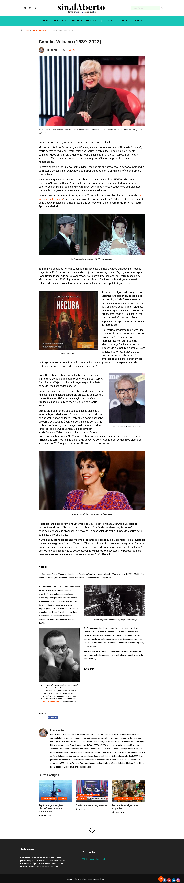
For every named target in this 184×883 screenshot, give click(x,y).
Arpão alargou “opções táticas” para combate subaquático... (51, 807)
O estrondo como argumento (91, 804)
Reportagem (92, 20)
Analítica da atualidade (89, 794)
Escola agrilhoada (123, 798)
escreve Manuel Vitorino (52, 701)
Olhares (125, 20)
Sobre (138, 20)
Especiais (58, 20)
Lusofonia (110, 20)
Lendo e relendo (48, 798)
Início (45, 20)
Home (26, 30)
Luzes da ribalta (39, 30)
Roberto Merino (53, 49)
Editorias (74, 20)
